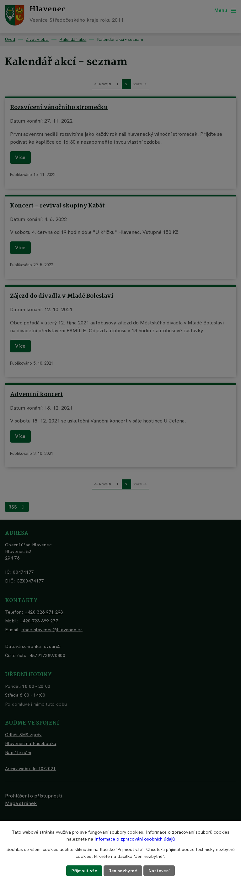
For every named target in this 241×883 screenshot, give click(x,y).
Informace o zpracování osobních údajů (134, 839)
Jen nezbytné (123, 871)
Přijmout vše (84, 871)
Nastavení (160, 871)
